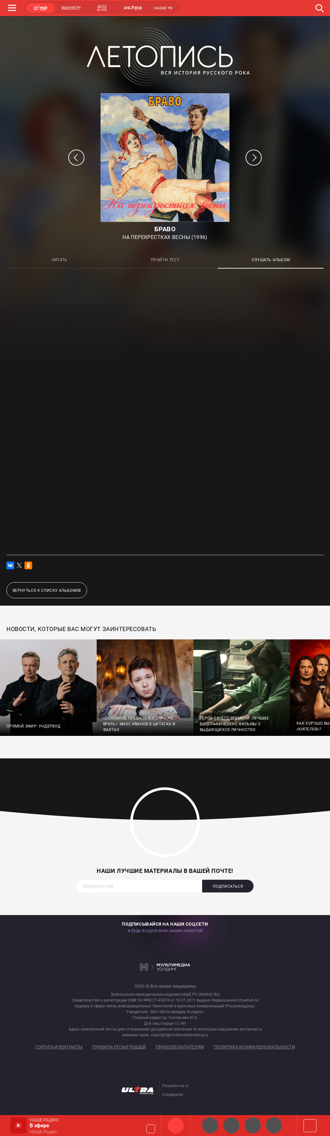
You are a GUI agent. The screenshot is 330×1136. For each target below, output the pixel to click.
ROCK (71, 8)
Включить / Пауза (18, 1125)
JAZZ (101, 8)
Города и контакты (58, 1046)
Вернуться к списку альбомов (47, 590)
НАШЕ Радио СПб (231, 1125)
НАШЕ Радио (176, 1125)
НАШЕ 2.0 (210, 1125)
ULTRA (132, 8)
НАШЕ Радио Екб (253, 1125)
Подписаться (228, 886)
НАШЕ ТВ (163, 8)
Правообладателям (180, 1046)
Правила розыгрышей (119, 1046)
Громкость (151, 1129)
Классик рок (274, 1125)
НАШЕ (40, 8)
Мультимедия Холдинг (165, 966)
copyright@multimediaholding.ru (179, 1035)
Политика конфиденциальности (254, 1046)
